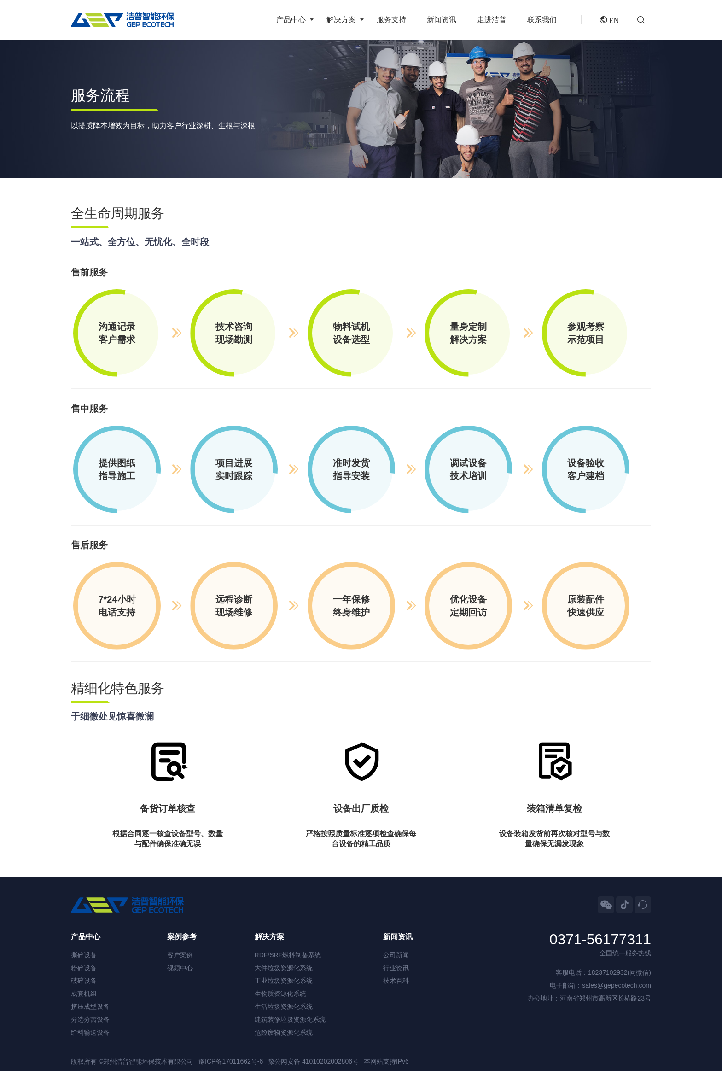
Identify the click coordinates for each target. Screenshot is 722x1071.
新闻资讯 (441, 19)
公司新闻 (396, 955)
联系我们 (542, 19)
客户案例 (180, 955)
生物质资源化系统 (280, 993)
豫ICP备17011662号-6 (230, 1061)
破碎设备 (84, 980)
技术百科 (396, 980)
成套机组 (84, 993)
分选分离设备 (90, 1019)
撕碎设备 (84, 955)
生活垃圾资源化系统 (284, 1006)
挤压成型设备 (90, 1006)
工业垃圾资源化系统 (284, 980)
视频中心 (180, 968)
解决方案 (341, 19)
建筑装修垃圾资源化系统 (290, 1019)
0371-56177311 (600, 939)
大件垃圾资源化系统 (284, 968)
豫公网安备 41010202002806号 (313, 1061)
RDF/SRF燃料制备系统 (288, 955)
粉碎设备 (84, 968)
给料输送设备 (90, 1032)
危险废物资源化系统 (284, 1032)
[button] (644, 20)
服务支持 (391, 19)
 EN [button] (609, 19)
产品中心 (291, 19)
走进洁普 (492, 19)
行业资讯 (396, 968)
